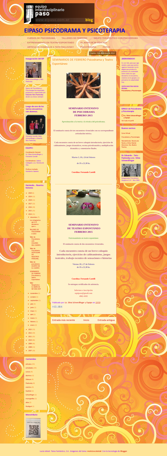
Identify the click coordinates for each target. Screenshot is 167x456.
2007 (30, 351)
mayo (32, 311)
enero (32, 325)
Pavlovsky (29, 383)
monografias (30, 399)
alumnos (29, 376)
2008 (30, 347)
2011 (30, 337)
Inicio (86, 320)
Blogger (123, 451)
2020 (30, 193)
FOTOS (106, 47)
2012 (30, 333)
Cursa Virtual (126, 133)
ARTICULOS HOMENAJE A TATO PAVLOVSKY (50, 47)
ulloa (27, 402)
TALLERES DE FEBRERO (74, 38)
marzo (32, 318)
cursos (28, 372)
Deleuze (28, 379)
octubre (33, 297)
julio (32, 304)
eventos (28, 387)
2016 (30, 207)
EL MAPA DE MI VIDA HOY (94, 42)
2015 (30, 211)
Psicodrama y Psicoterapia (131, 137)
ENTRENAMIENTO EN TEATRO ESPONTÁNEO (50, 42)
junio (32, 307)
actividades (29, 368)
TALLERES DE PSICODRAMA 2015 (35, 232)
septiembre (34, 300)
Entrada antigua (106, 320)
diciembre (33, 217)
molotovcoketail (94, 451)
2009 (30, 344)
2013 (30, 329)
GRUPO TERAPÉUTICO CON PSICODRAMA (116, 38)
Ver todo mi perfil (128, 121)
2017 (30, 204)
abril (32, 314)
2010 (30, 340)
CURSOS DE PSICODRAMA (41, 38)
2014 (30, 214)
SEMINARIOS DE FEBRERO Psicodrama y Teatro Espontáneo (35, 276)
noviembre (34, 293)
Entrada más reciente (63, 320)
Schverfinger (30, 395)
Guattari (28, 391)
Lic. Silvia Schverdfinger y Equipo (132, 117)
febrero (33, 322)
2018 (30, 200)
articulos (29, 364)
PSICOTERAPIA (88, 47)
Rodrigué (29, 406)
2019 (30, 197)
